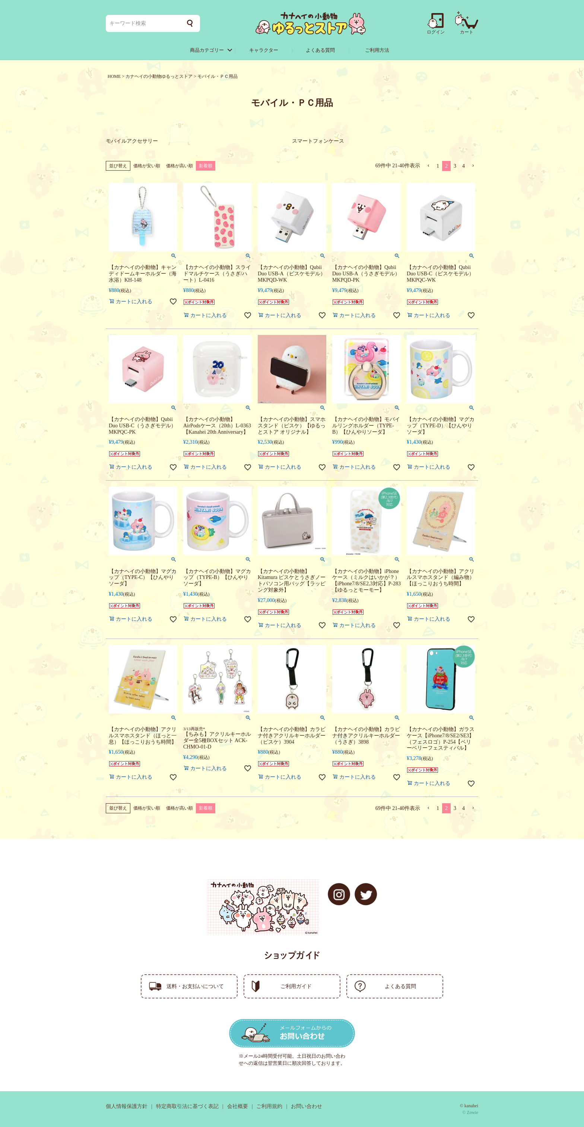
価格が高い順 (179, 165)
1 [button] (438, 166)
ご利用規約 (269, 1106)
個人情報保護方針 (126, 1106)
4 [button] (463, 166)
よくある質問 (320, 50)
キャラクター (263, 50)
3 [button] (455, 166)
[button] (428, 166)
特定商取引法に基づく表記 (187, 1106)
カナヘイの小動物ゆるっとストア (159, 76)
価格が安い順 (146, 165)
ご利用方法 (377, 50)
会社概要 (237, 1106)
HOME (114, 76)
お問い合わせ (306, 1106)
